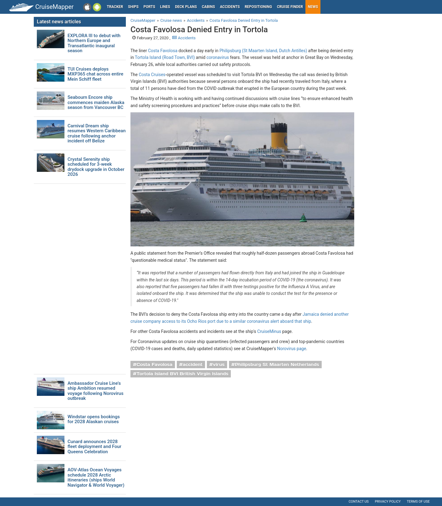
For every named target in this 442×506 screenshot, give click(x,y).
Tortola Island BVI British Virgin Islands (182, 374)
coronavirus (218, 57)
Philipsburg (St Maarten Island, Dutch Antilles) (263, 50)
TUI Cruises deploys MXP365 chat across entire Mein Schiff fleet (95, 74)
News (313, 7)
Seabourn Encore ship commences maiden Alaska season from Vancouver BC (96, 102)
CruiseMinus (269, 331)
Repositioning (258, 7)
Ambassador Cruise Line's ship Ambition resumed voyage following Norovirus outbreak (95, 391)
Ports (149, 7)
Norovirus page (291, 348)
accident (193, 364)
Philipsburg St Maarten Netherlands (277, 364)
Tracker (115, 7)
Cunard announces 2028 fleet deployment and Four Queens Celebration (94, 446)
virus (219, 364)
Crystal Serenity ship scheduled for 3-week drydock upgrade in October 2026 (96, 167)
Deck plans (186, 7)
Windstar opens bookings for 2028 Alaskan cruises (94, 419)
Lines (165, 7)
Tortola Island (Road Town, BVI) (165, 57)
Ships (133, 7)
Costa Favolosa (162, 50)
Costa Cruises (152, 74)
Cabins (208, 7)
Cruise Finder (290, 7)
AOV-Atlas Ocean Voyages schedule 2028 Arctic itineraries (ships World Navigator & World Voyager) (96, 477)
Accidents (230, 7)
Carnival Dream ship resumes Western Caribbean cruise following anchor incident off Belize (97, 133)
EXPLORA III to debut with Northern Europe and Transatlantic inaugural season (94, 43)
